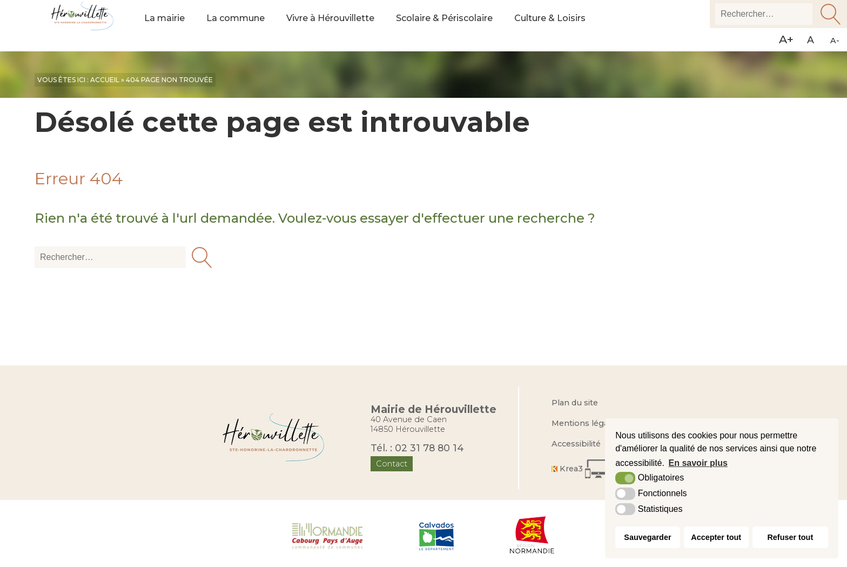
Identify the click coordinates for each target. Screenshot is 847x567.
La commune (240, 26)
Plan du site (575, 403)
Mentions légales (586, 423)
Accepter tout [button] (716, 537)
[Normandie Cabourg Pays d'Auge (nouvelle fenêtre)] (327, 535)
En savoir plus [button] (698, 463)
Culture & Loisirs (575, 26)
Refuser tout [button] (790, 537)
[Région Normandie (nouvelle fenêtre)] (532, 535)
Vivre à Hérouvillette (341, 26)
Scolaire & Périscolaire (463, 26)
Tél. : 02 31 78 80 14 (417, 447)
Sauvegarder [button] (647, 537)
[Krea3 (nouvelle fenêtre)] (584, 468)
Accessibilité (576, 444)
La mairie (165, 26)
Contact (392, 464)
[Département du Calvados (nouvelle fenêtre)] (436, 535)
